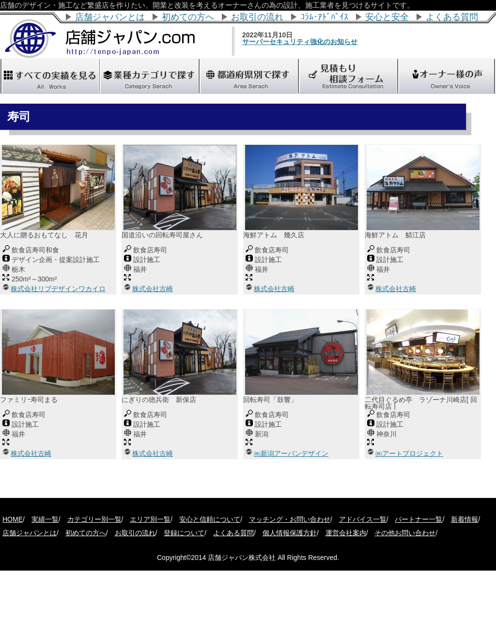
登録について (184, 533)
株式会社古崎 (152, 289)
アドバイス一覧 (363, 519)
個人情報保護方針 (290, 533)
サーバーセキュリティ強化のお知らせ (321, 42)
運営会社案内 (346, 533)
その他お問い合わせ (404, 533)
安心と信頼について (209, 519)
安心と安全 (387, 17)
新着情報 (464, 519)
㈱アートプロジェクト (409, 453)
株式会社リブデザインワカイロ (58, 289)
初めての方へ (188, 17)
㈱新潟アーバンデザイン (291, 453)
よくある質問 (452, 17)
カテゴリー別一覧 (94, 519)
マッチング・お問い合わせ (289, 519)
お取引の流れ (257, 17)
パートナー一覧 (418, 519)
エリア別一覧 (150, 519)
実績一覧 (45, 519)
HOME (12, 519)
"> (248, 76)
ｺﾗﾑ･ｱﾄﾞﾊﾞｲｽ (324, 17)
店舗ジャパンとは (110, 17)
